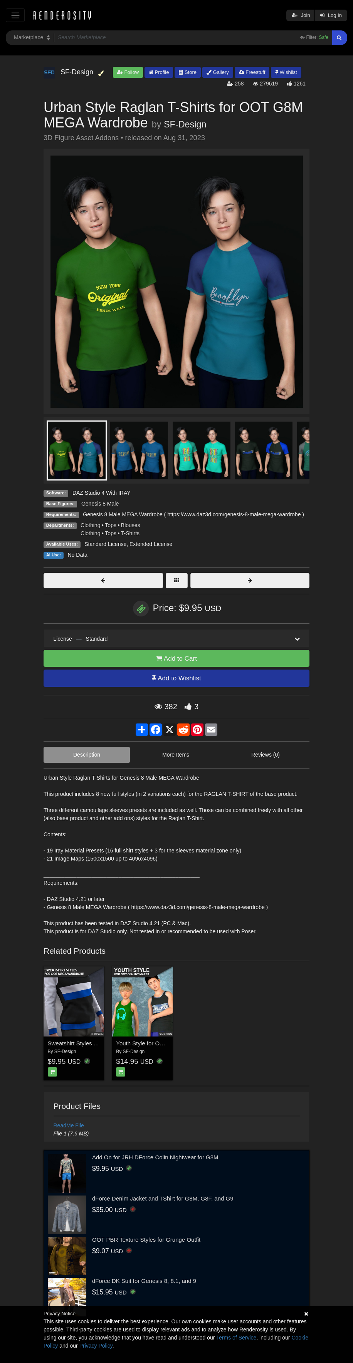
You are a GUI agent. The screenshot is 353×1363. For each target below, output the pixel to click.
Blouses (130, 525)
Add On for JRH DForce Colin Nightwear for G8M (155, 1157)
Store (188, 72)
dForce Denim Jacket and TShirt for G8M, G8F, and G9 (163, 1198)
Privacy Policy (96, 1346)
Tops (110, 525)
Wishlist (286, 72)
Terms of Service (236, 1338)
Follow (128, 72)
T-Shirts (130, 533)
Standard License (105, 544)
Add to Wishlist (176, 678)
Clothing (90, 525)
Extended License (150, 544)
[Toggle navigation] (15, 15)
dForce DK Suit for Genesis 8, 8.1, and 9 (144, 1281)
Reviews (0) (265, 755)
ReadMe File (69, 1125)
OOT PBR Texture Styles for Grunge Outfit (146, 1239)
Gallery (218, 72)
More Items (175, 755)
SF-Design (185, 124)
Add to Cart (176, 658)
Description (86, 755)
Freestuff (252, 72)
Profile (159, 72)
